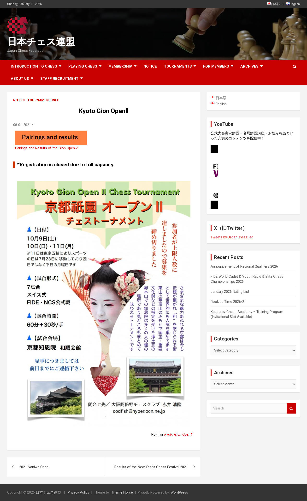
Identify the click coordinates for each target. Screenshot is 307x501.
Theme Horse (122, 492)
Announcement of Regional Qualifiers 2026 (244, 266)
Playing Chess (82, 66)
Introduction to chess (34, 66)
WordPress (179, 492)
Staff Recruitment (59, 78)
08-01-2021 (22, 125)
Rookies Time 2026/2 (227, 301)
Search (291, 408)
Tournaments (178, 66)
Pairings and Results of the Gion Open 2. (46, 148)
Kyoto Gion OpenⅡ (178, 434)
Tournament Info (43, 100)
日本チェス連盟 (41, 41)
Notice (150, 66)
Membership (120, 66)
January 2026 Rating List (230, 291)
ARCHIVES (249, 66)
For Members (216, 66)
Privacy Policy (78, 492)
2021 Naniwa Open (33, 467)
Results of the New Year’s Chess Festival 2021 (151, 467)
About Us (20, 78)
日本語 (273, 4)
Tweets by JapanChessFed (232, 237)
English (293, 4)
